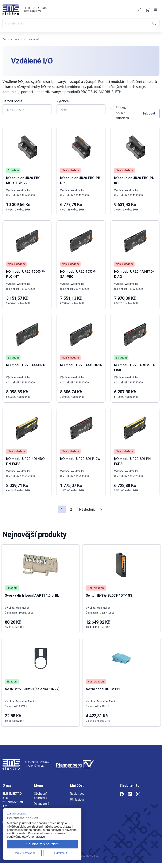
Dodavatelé (41, 803)
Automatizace (11, 39)
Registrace (77, 793)
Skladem (13, 170)
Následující (91, 509)
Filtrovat (149, 113)
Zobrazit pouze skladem (122, 112)
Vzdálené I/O (31, 39)
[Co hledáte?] (77, 23)
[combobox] (27, 109)
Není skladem (70, 170)
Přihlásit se (77, 799)
